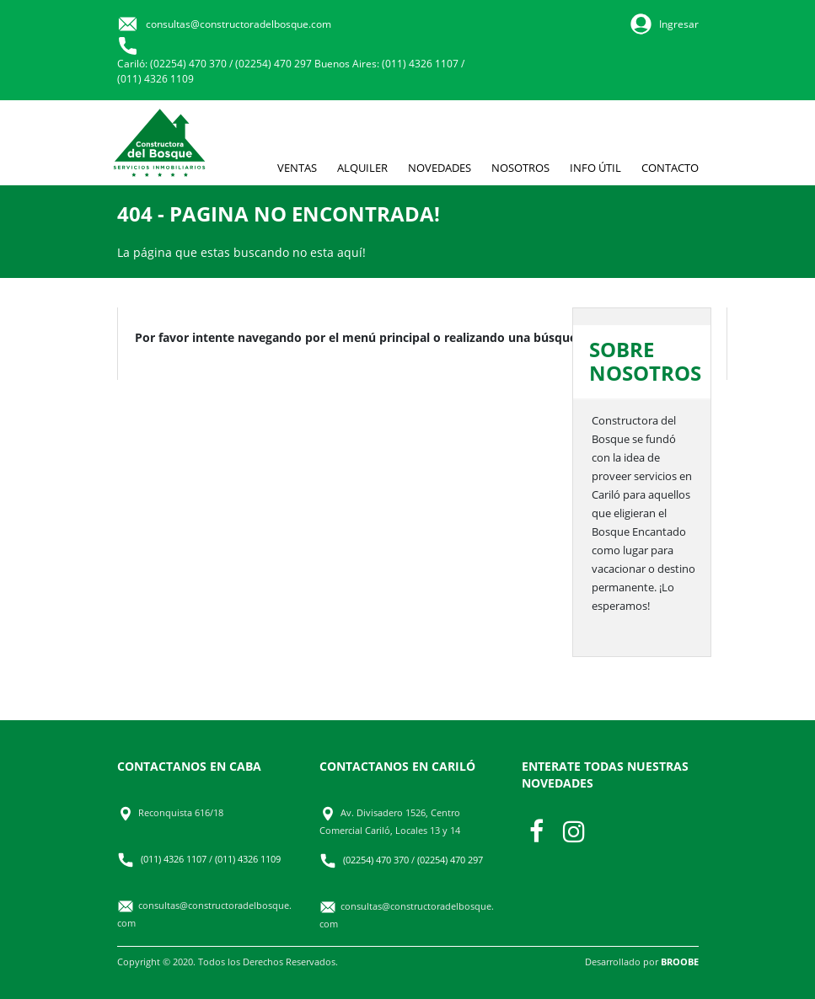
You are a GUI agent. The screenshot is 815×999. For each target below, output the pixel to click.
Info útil (595, 167)
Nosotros (520, 167)
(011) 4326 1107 (420, 63)
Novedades (439, 167)
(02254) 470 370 (188, 63)
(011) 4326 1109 (155, 79)
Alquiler (362, 167)
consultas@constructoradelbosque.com (238, 24)
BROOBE (680, 961)
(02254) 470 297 (273, 63)
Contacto (670, 167)
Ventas (297, 167)
